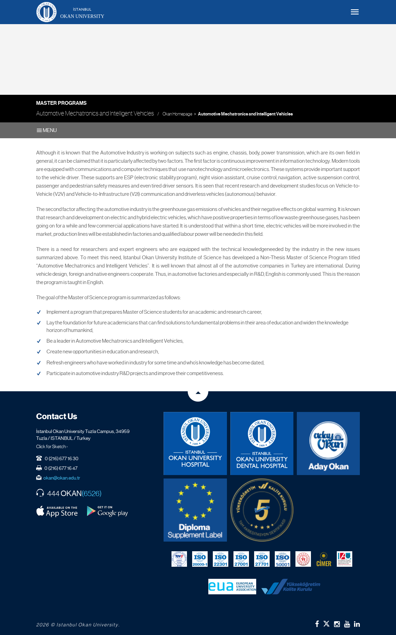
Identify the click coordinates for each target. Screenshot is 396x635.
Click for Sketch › (52, 446)
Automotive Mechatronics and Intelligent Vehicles (245, 114)
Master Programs (61, 103)
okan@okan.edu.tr (61, 478)
